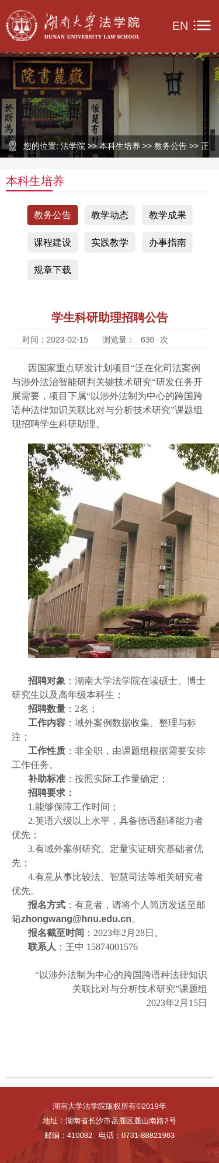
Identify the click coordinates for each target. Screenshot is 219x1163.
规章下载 (52, 270)
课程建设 (52, 242)
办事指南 (167, 242)
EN (180, 25)
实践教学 (109, 242)
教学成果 (167, 215)
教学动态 (109, 215)
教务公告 (52, 215)
